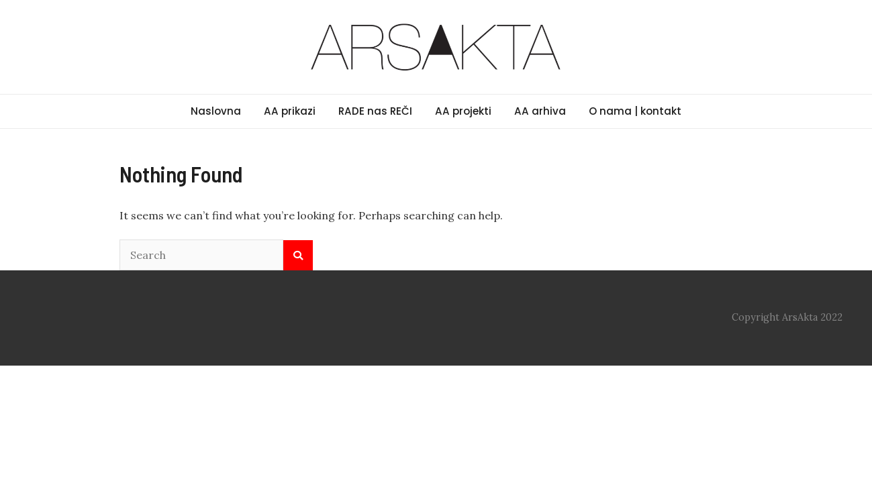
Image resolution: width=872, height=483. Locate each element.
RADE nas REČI (375, 111)
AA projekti (463, 111)
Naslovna (216, 111)
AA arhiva (540, 111)
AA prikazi (290, 111)
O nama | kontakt (635, 111)
